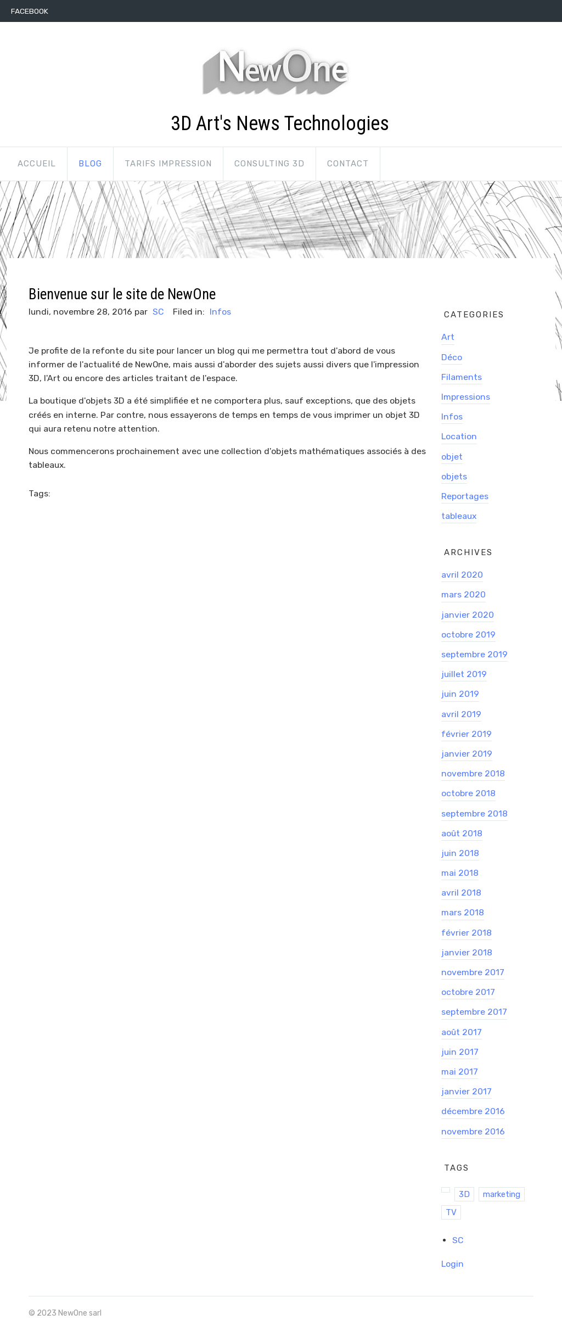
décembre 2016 (473, 1111)
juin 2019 (460, 694)
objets (454, 476)
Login (452, 1264)
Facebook (29, 11)
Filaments (461, 377)
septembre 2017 (474, 1011)
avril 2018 (461, 892)
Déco (451, 357)
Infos (220, 311)
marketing (501, 1194)
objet (452, 456)
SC (158, 311)
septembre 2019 (474, 654)
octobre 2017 (468, 992)
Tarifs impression (168, 164)
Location (459, 436)
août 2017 (461, 1032)
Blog (90, 164)
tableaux (458, 516)
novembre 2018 (473, 773)
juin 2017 (460, 1052)
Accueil (37, 164)
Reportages (464, 496)
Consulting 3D (269, 164)
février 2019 (466, 734)
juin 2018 (460, 853)
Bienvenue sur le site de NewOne (122, 294)
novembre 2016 (473, 1131)
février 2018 (466, 932)
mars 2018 (462, 912)
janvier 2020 (467, 614)
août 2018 (461, 833)
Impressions (465, 397)
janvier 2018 (466, 952)
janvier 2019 (466, 753)
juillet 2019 (464, 674)
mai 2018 (460, 873)
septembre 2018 (474, 813)
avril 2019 (461, 714)
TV (451, 1212)
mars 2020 (463, 594)
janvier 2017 (466, 1091)
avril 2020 (462, 574)
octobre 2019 (468, 634)
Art (447, 337)
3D (464, 1194)
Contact (348, 164)
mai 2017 (459, 1071)
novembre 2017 (472, 972)
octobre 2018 (468, 793)
